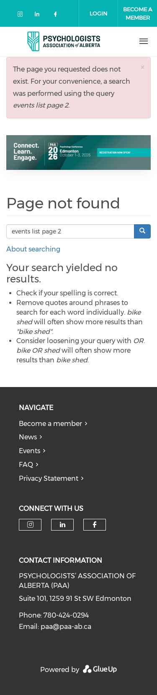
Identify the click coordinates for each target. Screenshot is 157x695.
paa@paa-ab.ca (66, 627)
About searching (33, 249)
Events (29, 451)
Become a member (50, 424)
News (28, 437)
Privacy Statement (48, 478)
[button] (142, 67)
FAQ (26, 465)
